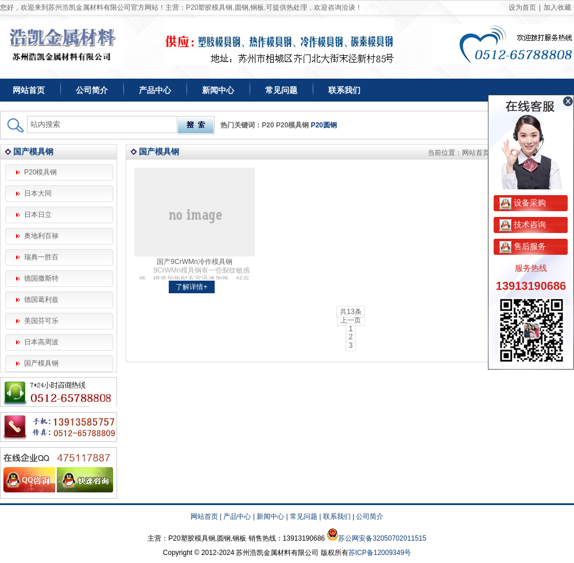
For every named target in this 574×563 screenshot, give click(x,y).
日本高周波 (41, 342)
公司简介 (92, 90)
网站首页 (29, 90)
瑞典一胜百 (41, 257)
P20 (268, 125)
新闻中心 (218, 90)
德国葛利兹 (41, 300)
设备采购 (522, 202)
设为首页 (522, 7)
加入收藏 (557, 7)
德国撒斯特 (41, 278)
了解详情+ (191, 287)
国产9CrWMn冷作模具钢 (194, 262)
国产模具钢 (41, 363)
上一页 (350, 320)
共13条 (350, 312)
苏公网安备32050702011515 (382, 538)
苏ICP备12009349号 (379, 553)
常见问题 (281, 90)
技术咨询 (522, 224)
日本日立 (38, 215)
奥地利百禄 (41, 236)
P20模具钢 (292, 125)
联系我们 (344, 90)
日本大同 (38, 193)
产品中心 (155, 90)
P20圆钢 (323, 125)
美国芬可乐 (41, 321)
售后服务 (522, 246)
